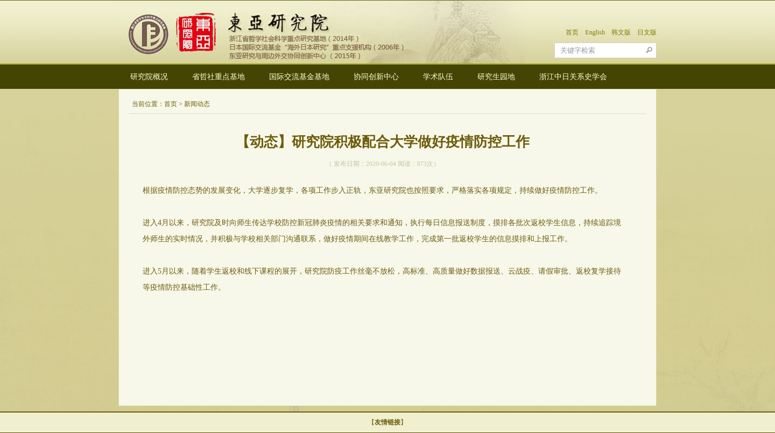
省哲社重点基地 (218, 77)
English (595, 32)
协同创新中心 (376, 77)
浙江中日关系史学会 (573, 77)
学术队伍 (438, 77)
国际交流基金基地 (299, 77)
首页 (572, 32)
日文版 (647, 32)
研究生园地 (496, 77)
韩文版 (621, 32)
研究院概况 (149, 77)
